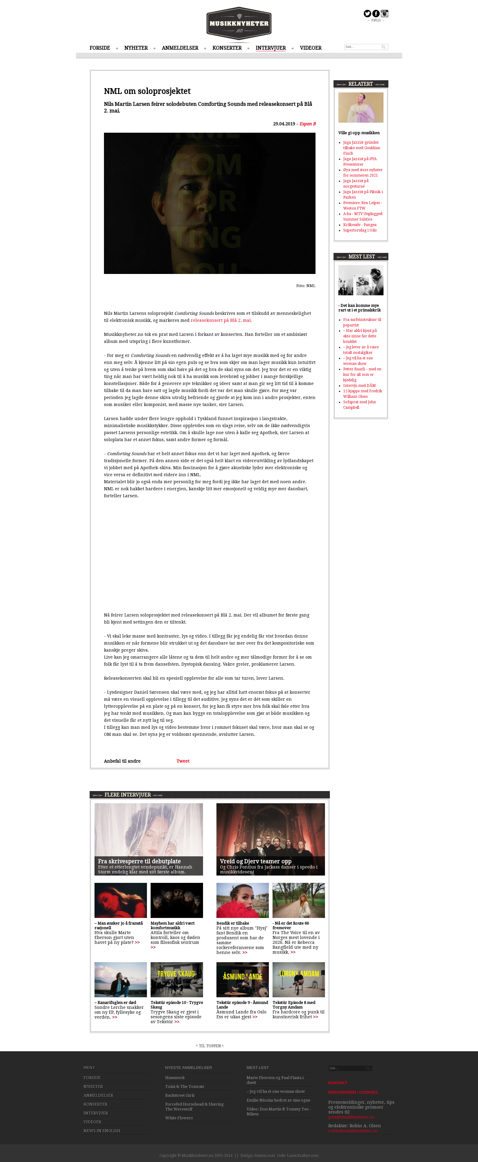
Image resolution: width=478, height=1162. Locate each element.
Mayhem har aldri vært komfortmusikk (172, 925)
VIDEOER (310, 48)
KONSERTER (226, 48)
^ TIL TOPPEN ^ (210, 1046)
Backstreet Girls (179, 1095)
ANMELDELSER (180, 48)
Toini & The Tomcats (184, 1086)
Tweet (183, 761)
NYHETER (136, 48)
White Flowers (179, 1118)
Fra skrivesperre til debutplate (139, 861)
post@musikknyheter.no (351, 1117)
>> (137, 942)
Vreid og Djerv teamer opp (255, 861)
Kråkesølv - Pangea (359, 225)
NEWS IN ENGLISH (102, 1130)
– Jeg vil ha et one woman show (276, 1091)
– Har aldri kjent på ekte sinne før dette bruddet (360, 336)
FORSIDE (100, 48)
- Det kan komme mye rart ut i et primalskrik (359, 307)
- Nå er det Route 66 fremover (291, 925)
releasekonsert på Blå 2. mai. (221, 320)
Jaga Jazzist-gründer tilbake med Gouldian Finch (361, 148)
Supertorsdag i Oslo (360, 230)
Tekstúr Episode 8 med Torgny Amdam (294, 1004)
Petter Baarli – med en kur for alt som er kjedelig (362, 374)
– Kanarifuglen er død (115, 1002)
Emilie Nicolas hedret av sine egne (278, 1100)
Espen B (307, 123)
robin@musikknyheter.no (352, 1130)
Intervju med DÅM (359, 385)
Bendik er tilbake (232, 923)
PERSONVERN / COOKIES (353, 1092)
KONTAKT (338, 1083)
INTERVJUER (271, 48)
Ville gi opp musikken (359, 133)
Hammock (175, 1077)
